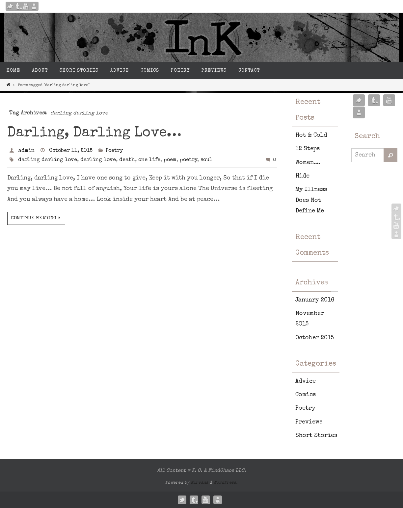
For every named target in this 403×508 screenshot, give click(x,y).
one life (149, 160)
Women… (307, 163)
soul (206, 160)
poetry (188, 160)
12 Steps (307, 149)
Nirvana (199, 483)
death (127, 160)
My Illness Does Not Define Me (311, 200)
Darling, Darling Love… (94, 133)
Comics (305, 395)
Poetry (114, 151)
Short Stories (316, 436)
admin (26, 151)
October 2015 (314, 338)
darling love (98, 160)
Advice (305, 381)
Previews (308, 422)
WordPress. (226, 483)
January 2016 (314, 300)
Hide (302, 176)
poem (170, 160)
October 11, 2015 (71, 151)
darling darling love (47, 160)
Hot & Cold (311, 135)
